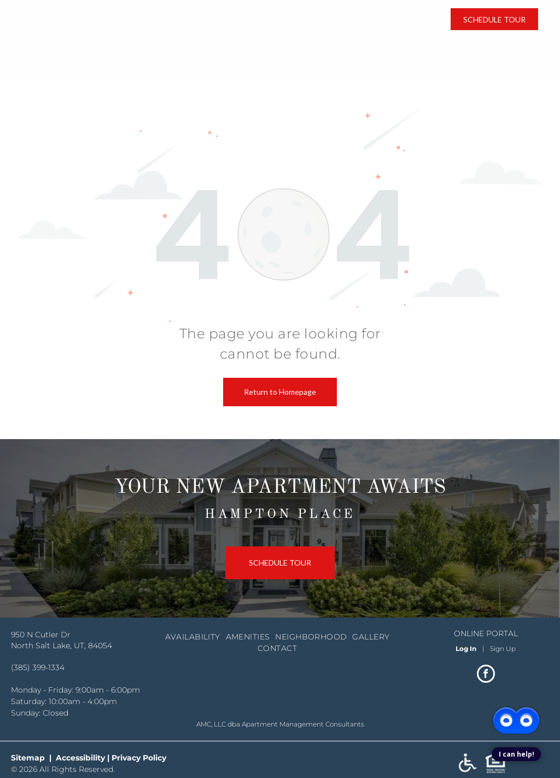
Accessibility (80, 758)
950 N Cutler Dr (48, 16)
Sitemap (28, 758)
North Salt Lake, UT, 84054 (67, 27)
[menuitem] (195, 637)
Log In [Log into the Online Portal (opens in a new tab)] (466, 648)
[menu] (536, 39)
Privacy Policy (139, 758)
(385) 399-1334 (218, 21)
